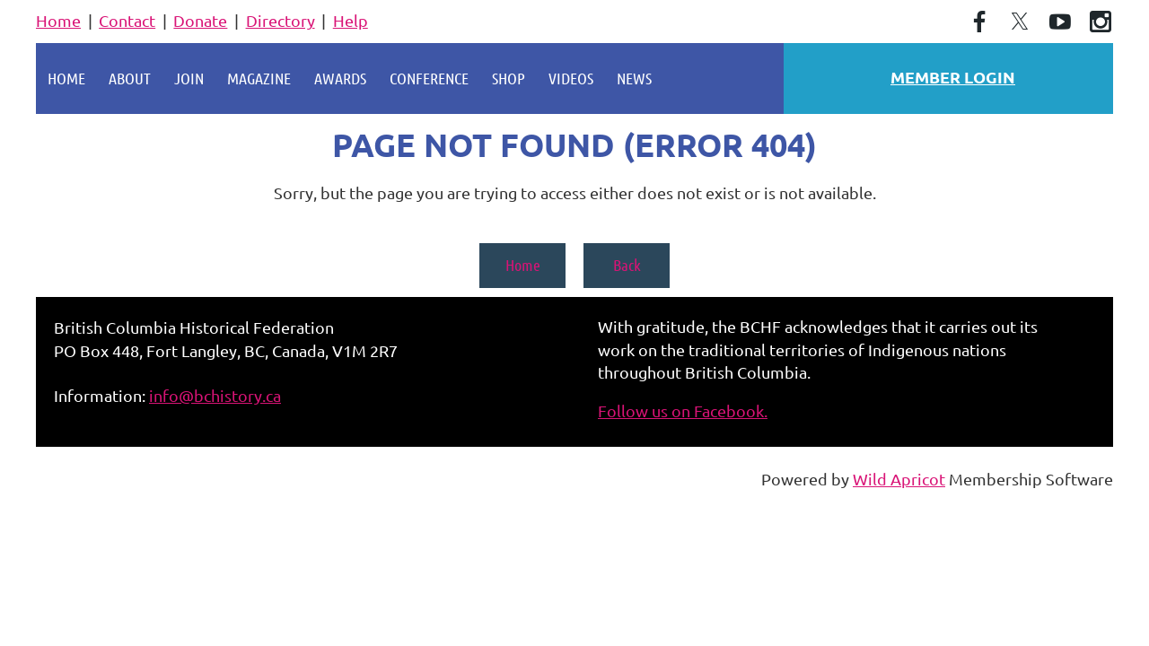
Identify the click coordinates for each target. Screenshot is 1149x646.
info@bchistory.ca (215, 395)
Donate (200, 20)
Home (58, 20)
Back (627, 265)
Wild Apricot (899, 478)
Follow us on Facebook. (682, 410)
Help (350, 20)
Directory (280, 20)
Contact (127, 20)
